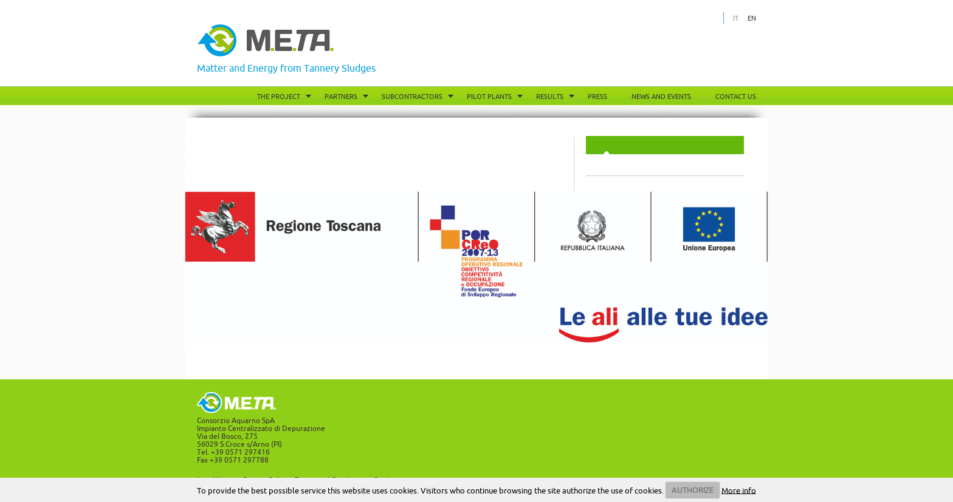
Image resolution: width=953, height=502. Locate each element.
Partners (341, 96)
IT (735, 18)
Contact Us (735, 96)
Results (549, 96)
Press (597, 96)
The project (278, 96)
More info (738, 490)
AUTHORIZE (693, 490)
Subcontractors (412, 96)
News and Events (661, 96)
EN (752, 18)
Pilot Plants (489, 96)
